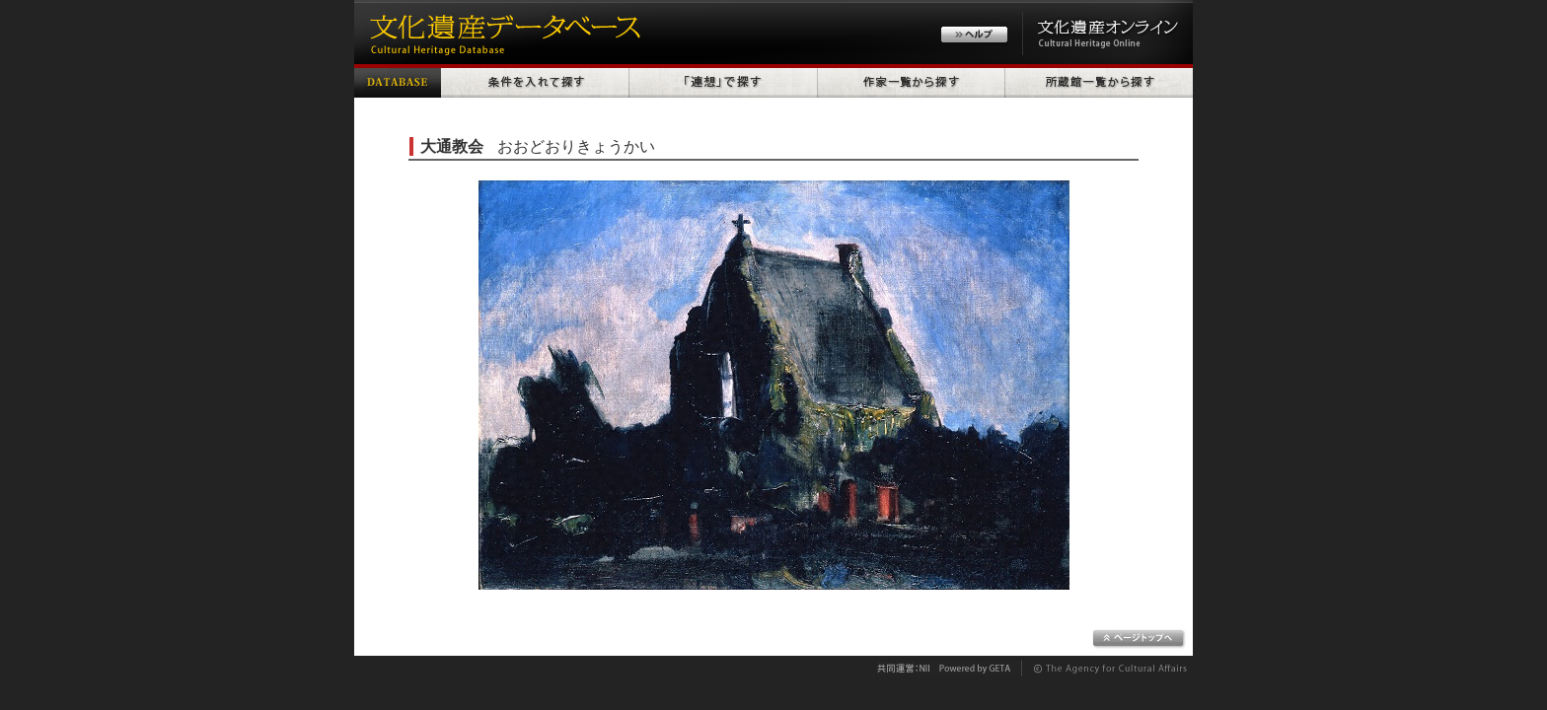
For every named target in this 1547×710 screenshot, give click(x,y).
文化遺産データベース (502, 32)
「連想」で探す (723, 81)
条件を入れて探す (535, 81)
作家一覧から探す (911, 81)
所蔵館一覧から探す (1099, 81)
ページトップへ (1139, 639)
